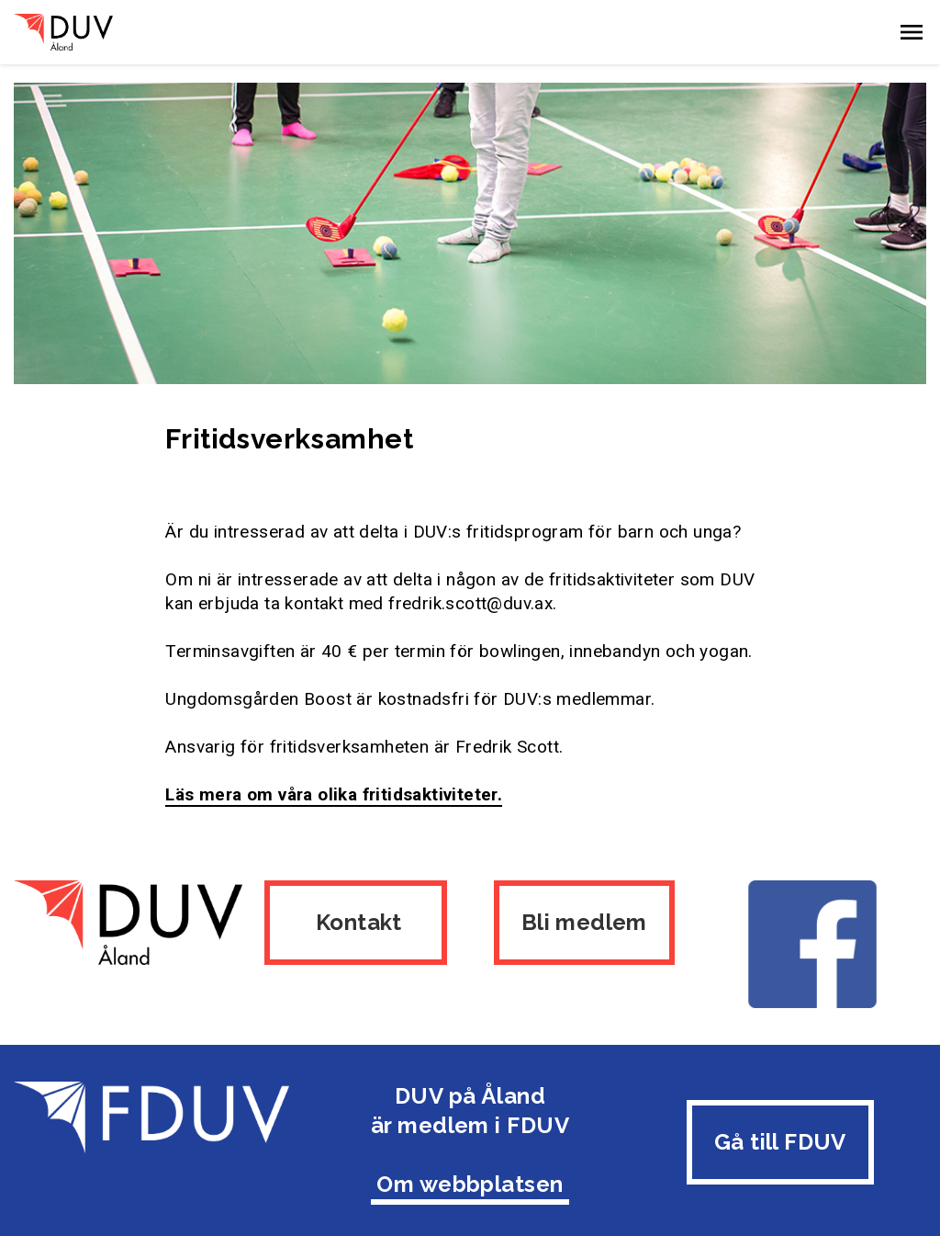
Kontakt (355, 922)
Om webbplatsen (470, 1179)
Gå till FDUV (780, 1137)
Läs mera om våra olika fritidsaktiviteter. (333, 794)
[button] (911, 32)
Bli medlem (585, 922)
